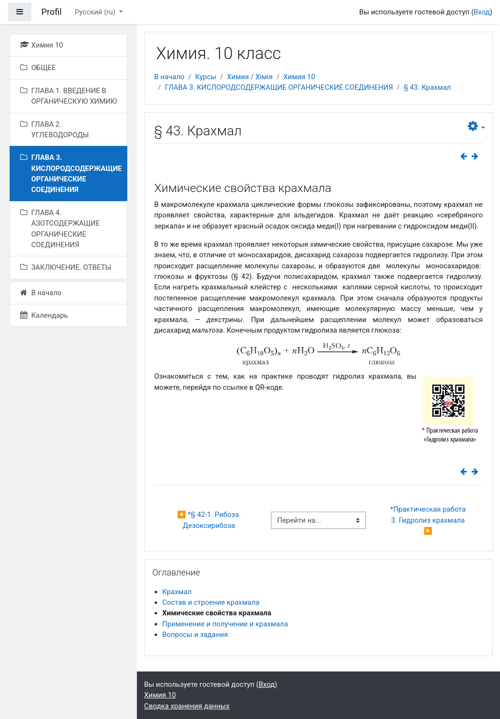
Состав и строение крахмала (210, 602)
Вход (482, 12)
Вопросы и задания (195, 634)
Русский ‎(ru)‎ (96, 12)
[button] (477, 126)
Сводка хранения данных (187, 706)
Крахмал (177, 591)
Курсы (205, 76)
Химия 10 (299, 76)
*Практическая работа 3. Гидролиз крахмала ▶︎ (428, 520)
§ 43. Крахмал (427, 87)
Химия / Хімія (249, 76)
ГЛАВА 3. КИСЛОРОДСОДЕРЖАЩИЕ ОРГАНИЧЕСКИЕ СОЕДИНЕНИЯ (279, 87)
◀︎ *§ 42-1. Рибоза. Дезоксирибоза (210, 519)
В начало (169, 76)
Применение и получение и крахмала (225, 624)
